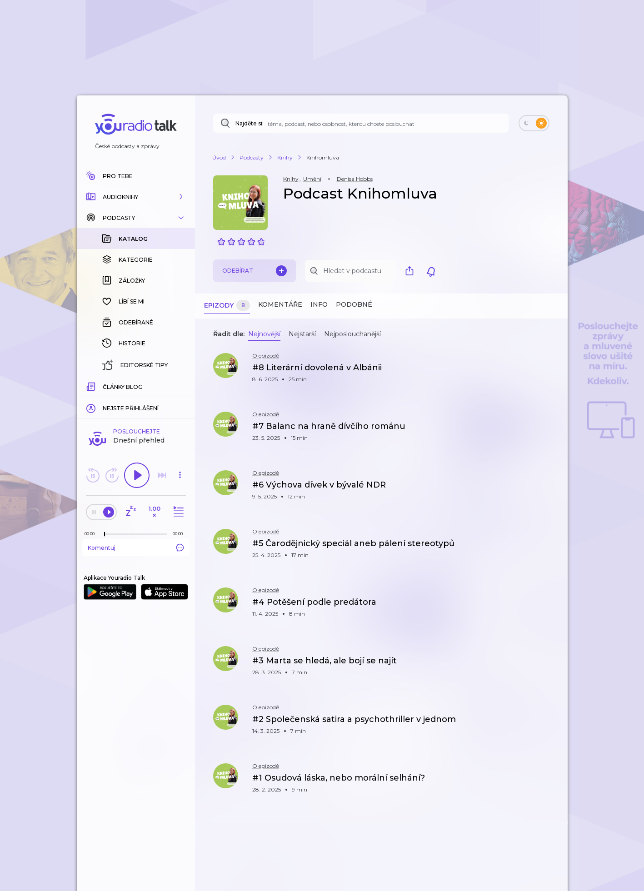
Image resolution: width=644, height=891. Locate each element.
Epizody (227, 305)
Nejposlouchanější (352, 334)
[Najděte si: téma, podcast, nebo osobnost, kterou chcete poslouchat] (361, 123)
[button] (136, 196)
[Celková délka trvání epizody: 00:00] (180, 533)
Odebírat (254, 270)
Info (319, 304)
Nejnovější (264, 334)
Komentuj (136, 547)
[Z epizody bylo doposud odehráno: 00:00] (92, 533)
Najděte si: (249, 123)
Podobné (354, 304)
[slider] (104, 534)
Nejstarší (302, 334)
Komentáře (280, 304)
